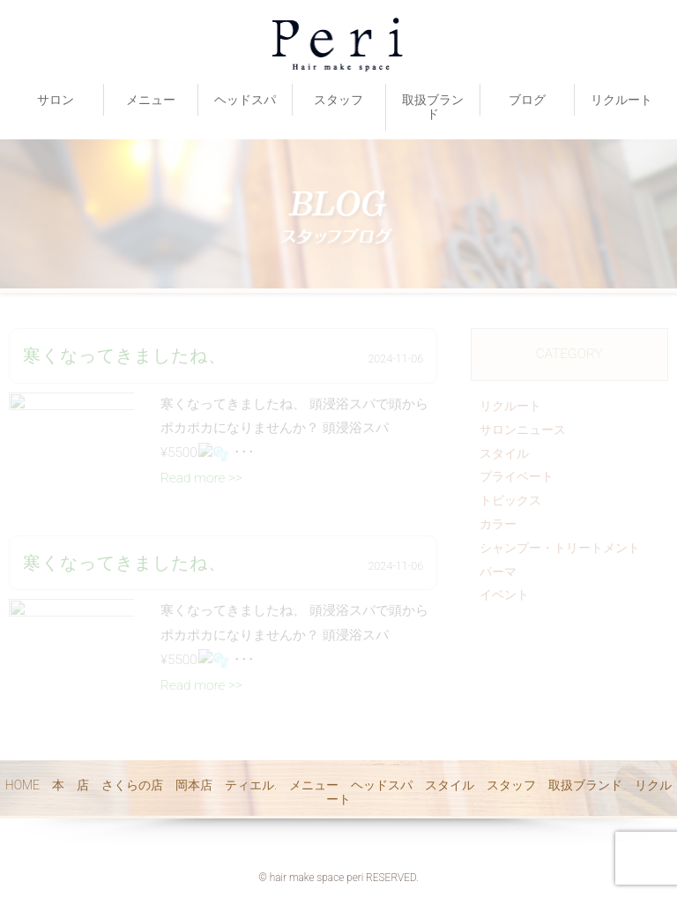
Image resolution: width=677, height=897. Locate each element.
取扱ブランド (433, 107)
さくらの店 (132, 785)
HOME (22, 785)
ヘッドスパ (245, 100)
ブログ (527, 100)
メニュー (150, 100)
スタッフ (338, 100)
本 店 (70, 785)
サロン (55, 100)
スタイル (449, 785)
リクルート (621, 100)
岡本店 (193, 785)
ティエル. (251, 785)
